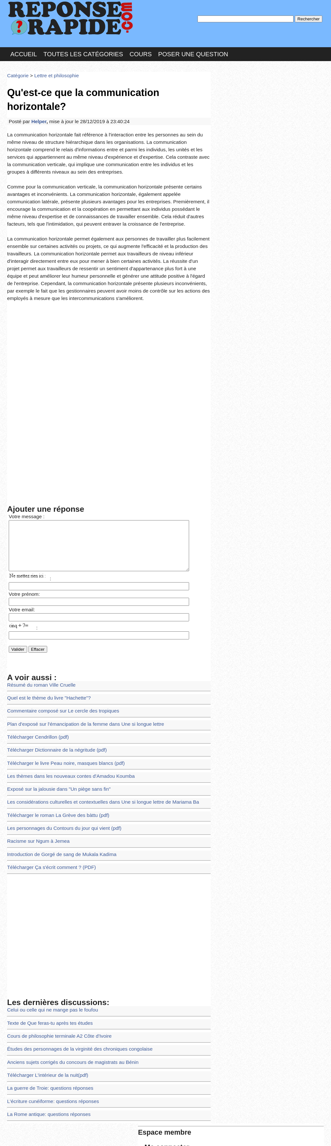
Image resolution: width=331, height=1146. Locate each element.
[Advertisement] (109, 299)
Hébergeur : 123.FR (148, 1134)
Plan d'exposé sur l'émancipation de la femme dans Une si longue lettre (77, 665)
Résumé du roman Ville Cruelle (38, 630)
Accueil (23, 49)
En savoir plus (161, 1123)
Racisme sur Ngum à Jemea (35, 771)
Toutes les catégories (83, 49)
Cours (141, 49)
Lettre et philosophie (51, 69)
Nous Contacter (59, 1134)
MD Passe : (232, 108)
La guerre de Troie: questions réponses (45, 1006)
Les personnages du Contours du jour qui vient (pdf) (58, 759)
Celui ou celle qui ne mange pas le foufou (48, 935)
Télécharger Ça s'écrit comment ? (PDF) (47, 795)
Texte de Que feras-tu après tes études (45, 947)
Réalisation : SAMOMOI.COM (215, 1134)
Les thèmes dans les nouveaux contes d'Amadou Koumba (64, 713)
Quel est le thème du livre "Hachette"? (44, 642)
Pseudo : (232, 94)
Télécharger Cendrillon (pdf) (34, 677)
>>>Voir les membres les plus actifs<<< (254, 224)
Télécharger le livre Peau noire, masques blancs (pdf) (59, 701)
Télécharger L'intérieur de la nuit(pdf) (43, 994)
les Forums (102, 1134)
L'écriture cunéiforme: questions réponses (48, 1018)
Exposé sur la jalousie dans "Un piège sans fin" (53, 724)
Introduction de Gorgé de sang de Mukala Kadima (56, 783)
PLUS (263, 1134)
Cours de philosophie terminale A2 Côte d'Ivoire (54, 959)
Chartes (20, 1134)
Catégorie (17, 69)
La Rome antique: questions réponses (44, 1029)
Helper (36, 98)
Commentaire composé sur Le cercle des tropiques (57, 654)
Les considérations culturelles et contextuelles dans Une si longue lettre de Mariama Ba (93, 736)
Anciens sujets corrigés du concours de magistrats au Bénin (66, 982)
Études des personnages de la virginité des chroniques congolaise (72, 971)
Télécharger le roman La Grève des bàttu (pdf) (53, 748)
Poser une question (193, 49)
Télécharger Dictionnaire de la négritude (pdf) (52, 689)
